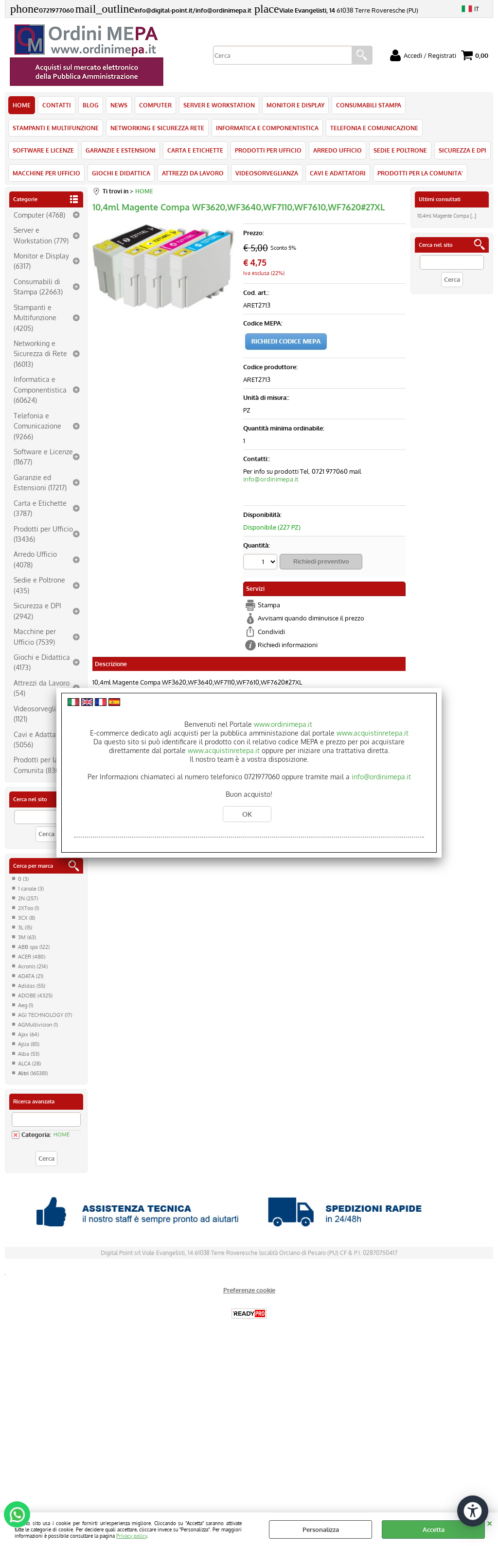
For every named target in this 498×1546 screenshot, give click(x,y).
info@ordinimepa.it (271, 479)
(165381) (33, 1073)
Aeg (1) (25, 1005)
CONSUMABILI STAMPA (368, 105)
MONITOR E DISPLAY (295, 105)
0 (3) (23, 879)
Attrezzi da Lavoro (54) (42, 687)
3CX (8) (26, 917)
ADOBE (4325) (35, 995)
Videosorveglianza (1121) (42, 713)
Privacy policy (131, 1535)
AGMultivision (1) (38, 1024)
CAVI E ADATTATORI (338, 173)
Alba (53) (28, 1053)
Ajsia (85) (28, 1044)
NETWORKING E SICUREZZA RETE (157, 128)
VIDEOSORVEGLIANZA (266, 173)
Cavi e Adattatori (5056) (40, 739)
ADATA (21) (30, 976)
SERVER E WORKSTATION (219, 105)
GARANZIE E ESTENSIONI (121, 150)
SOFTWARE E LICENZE (43, 150)
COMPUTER (155, 105)
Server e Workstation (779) (41, 234)
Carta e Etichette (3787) (40, 507)
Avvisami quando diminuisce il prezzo (311, 618)
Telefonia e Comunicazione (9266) (37, 426)
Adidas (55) (31, 985)
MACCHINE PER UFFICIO (46, 173)
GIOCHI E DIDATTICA (121, 173)
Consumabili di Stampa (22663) (38, 286)
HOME (22, 105)
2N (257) (28, 898)
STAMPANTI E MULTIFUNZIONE (56, 128)
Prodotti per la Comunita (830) (37, 764)
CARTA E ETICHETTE (195, 150)
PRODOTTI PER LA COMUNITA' (420, 173)
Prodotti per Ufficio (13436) (43, 533)
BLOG (91, 105)
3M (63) (27, 937)
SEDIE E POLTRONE (400, 150)
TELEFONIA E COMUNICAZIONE (374, 128)
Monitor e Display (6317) (41, 260)
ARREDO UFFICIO (337, 150)
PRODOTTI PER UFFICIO (268, 150)
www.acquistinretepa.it (373, 733)
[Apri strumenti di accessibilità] (472, 1511)
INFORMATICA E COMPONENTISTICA (267, 128)
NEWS (118, 105)
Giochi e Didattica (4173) (42, 662)
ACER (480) (31, 956)
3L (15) (25, 927)
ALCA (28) (29, 1063)
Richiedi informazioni (288, 645)
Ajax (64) (28, 1034)
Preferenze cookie (249, 1290)
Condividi (271, 632)
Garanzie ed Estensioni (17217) (40, 482)
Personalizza (320, 1529)
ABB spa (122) (34, 947)
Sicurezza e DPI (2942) (37, 610)
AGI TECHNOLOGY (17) (45, 1015)
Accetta (434, 1529)
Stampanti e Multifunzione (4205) (35, 317)
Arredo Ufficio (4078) (35, 559)
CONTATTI (56, 105)
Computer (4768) (39, 214)
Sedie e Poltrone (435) (39, 584)
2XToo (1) (28, 908)
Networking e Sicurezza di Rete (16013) (40, 353)
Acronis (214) (33, 966)
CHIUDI (489, 1522)
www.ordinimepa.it (283, 724)
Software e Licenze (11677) (43, 456)
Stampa (269, 605)
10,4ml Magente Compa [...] (446, 216)
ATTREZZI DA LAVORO (193, 173)
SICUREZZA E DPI (462, 150)
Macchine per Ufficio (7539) (35, 636)
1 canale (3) (31, 888)
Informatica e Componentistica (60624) (40, 389)
